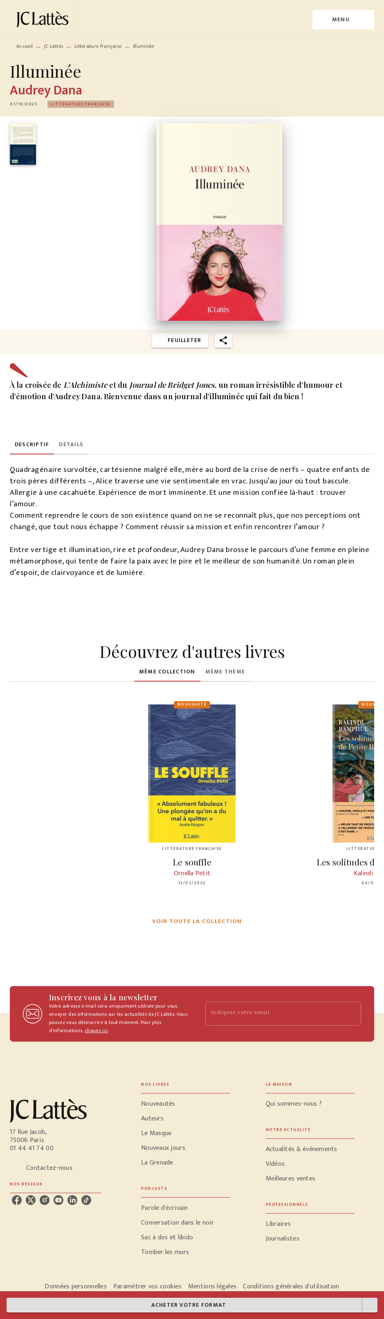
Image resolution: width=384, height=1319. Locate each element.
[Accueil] (44, 19)
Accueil (24, 46)
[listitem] (17, 1200)
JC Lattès (53, 46)
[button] (80, 104)
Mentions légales (212, 1286)
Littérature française (97, 46)
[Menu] (343, 19)
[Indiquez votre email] (273, 1014)
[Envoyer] (351, 1014)
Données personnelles (75, 1286)
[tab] (32, 444)
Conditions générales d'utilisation (291, 1286)
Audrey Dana (46, 90)
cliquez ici (96, 1030)
